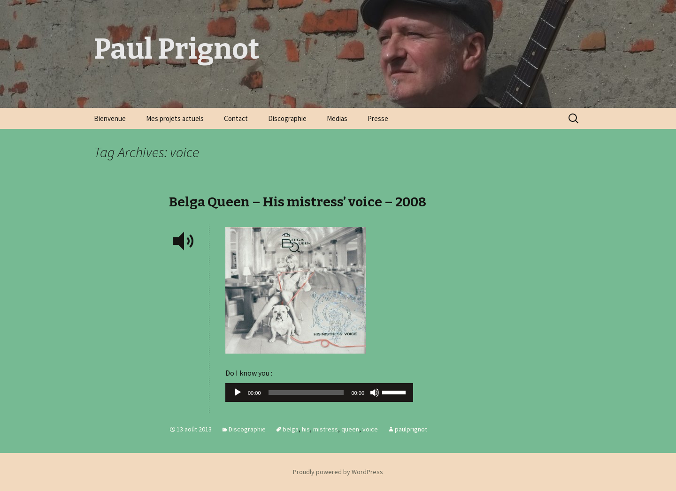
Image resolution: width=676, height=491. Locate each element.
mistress (325, 429)
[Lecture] (237, 392)
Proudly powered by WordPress (338, 472)
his (306, 429)
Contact (236, 118)
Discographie (287, 118)
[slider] (306, 392)
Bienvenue (110, 118)
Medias (337, 118)
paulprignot (411, 429)
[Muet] (374, 392)
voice (370, 429)
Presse (378, 118)
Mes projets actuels (175, 118)
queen (350, 429)
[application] (319, 395)
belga (291, 429)
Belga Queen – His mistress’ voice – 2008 (297, 202)
